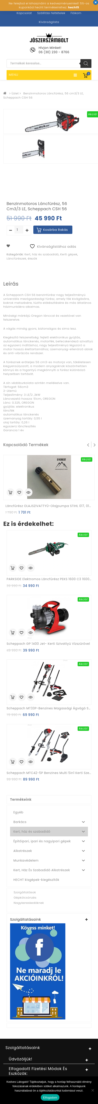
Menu (43, 75)
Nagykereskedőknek (29, 903)
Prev (88, 444)
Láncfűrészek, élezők (22, 258)
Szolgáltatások (25, 892)
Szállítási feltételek (51, 13)
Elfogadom (50, 1097)
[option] (33, 150)
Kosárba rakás (55, 230)
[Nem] (92, 1090)
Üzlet (15, 93)
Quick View (28, 492)
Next (94, 444)
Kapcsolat (24, 13)
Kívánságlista (49, 22)
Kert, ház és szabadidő (42, 254)
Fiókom (76, 13)
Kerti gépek (68, 254)
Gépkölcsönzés (25, 898)
